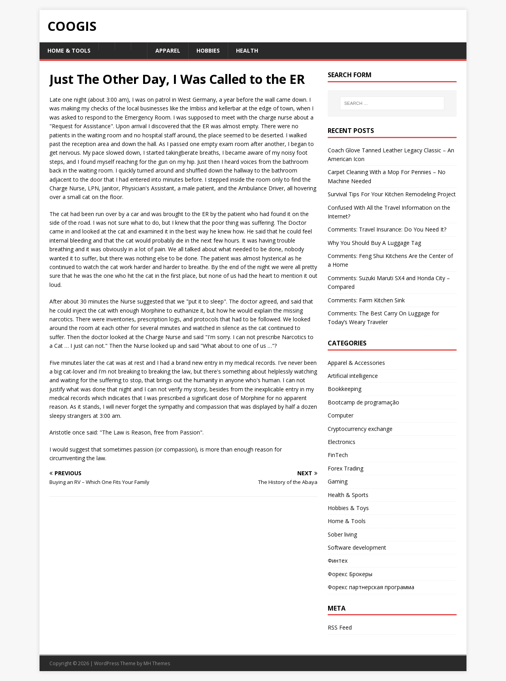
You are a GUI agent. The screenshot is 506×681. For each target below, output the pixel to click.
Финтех (337, 560)
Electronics (341, 442)
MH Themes (156, 663)
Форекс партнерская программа (371, 587)
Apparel (167, 50)
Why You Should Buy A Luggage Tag (374, 243)
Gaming (337, 481)
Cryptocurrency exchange (360, 429)
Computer (340, 415)
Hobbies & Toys (348, 508)
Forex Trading (345, 468)
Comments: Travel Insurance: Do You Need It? (387, 229)
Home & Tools (69, 50)
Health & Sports (348, 495)
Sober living (342, 534)
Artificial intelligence (353, 375)
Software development (357, 547)
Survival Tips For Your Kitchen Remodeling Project (392, 194)
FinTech (338, 455)
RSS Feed (340, 627)
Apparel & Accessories (356, 362)
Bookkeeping (344, 389)
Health (247, 50)
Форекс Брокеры (350, 574)
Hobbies (208, 50)
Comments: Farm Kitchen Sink (366, 300)
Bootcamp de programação (363, 402)
